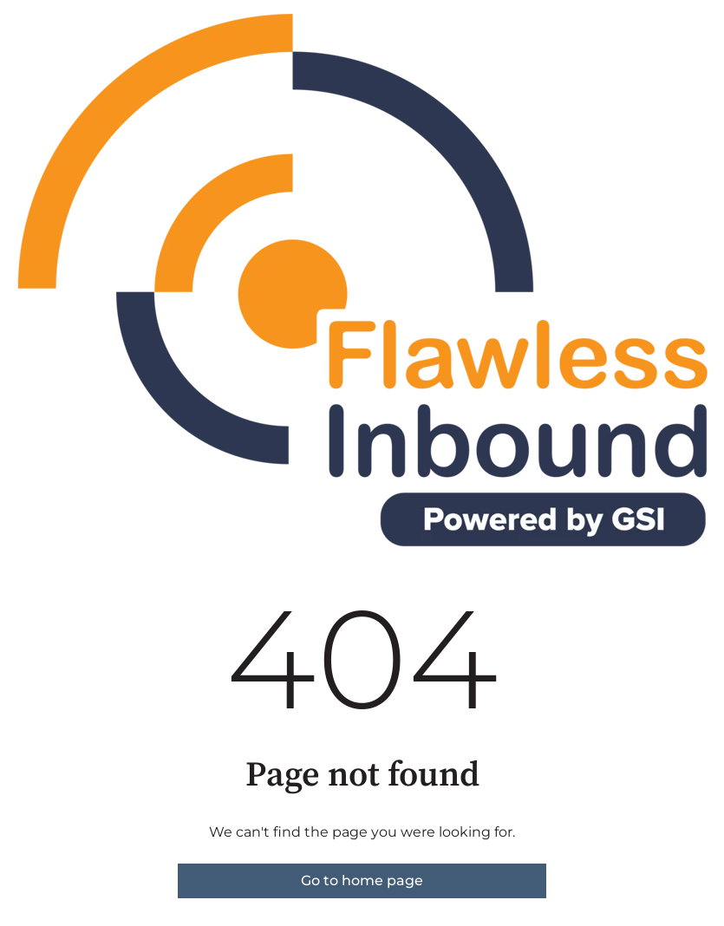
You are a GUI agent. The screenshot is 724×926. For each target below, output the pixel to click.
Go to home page (362, 880)
